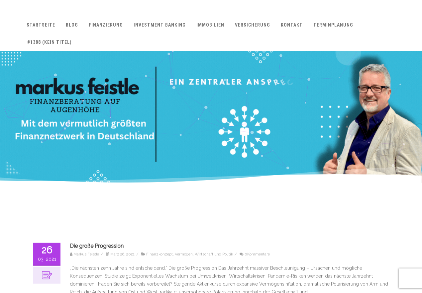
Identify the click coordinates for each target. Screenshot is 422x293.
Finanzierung (106, 25)
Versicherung (252, 25)
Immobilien (210, 25)
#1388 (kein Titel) (49, 42)
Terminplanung (333, 25)
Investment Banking (160, 25)
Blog (72, 25)
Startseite (41, 25)
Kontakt (292, 25)
